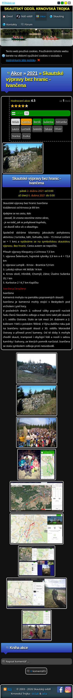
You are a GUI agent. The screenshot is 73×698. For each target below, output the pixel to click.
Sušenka (48, 121)
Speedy (37, 129)
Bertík (37, 121)
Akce (16, 73)
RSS (9, 689)
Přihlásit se (8, 2)
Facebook (60, 689)
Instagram (68, 689)
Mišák (15, 121)
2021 (32, 73)
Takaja (48, 129)
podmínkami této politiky (20, 60)
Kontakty (11, 24)
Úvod (9, 16)
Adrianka (61, 121)
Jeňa (44, 693)
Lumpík (26, 129)
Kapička (26, 121)
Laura (15, 129)
